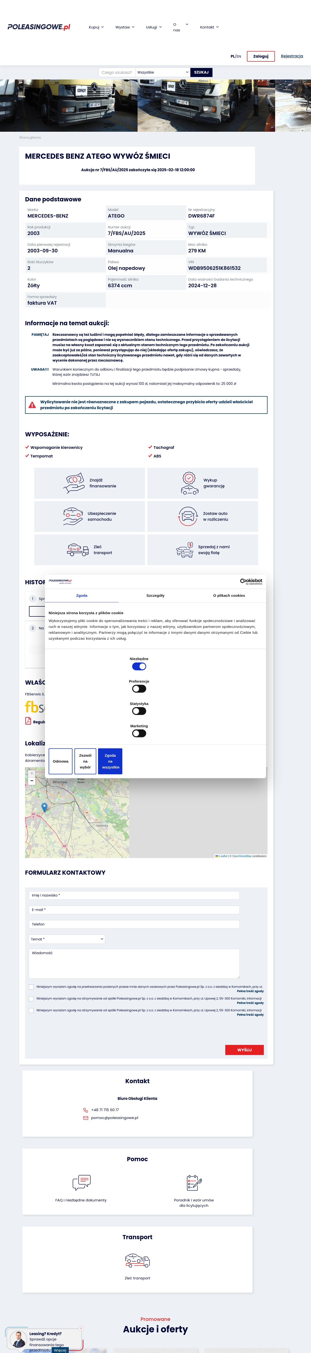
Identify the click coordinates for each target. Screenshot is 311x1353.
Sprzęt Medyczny (33, 1306)
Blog (163, 1275)
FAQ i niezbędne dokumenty (135, 1020)
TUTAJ (134, 381)
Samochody (29, 1268)
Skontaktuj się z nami (172, 1308)
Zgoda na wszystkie (227, 728)
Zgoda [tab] (81, 636)
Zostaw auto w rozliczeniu (78, 1282)
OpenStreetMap (167, 785)
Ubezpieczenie (125, 1286)
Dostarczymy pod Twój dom (128, 1301)
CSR (162, 1281)
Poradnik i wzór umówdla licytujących (175, 1023)
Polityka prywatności (176, 1337)
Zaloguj (261, 11)
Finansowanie (124, 1268)
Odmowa (83, 728)
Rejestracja (168, 1317)
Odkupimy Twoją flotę (80, 1270)
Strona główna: (30, 137)
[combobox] (156, 30)
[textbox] (156, 30)
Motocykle (28, 1319)
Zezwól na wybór (155, 728)
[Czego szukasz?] (111, 30)
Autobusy (27, 1281)
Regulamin (168, 1330)
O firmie (166, 1268)
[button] (306, 66)
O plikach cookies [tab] (229, 636)
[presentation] (66, 924)
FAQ (162, 1323)
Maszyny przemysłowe (30, 1290)
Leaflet (147, 785)
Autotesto (121, 1324)
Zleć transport (249, 1017)
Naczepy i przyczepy (36, 1275)
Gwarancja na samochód (125, 1277)
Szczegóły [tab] (155, 636)
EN (239, 11)
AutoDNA (120, 1317)
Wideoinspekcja (126, 1292)
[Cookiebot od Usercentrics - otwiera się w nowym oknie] (240, 621)
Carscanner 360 (126, 1310)
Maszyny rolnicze (33, 1299)
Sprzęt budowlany (34, 1312)
